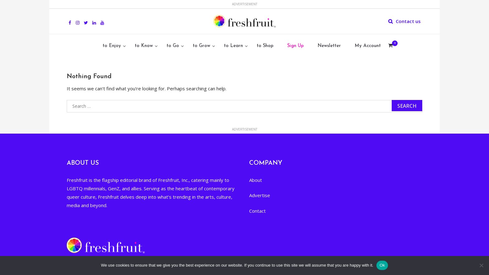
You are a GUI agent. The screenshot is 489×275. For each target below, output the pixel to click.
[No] (481, 265)
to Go (173, 46)
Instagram (77, 19)
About (255, 180)
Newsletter (329, 46)
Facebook (70, 19)
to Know (144, 46)
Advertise (259, 195)
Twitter (86, 19)
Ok (382, 265)
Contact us (408, 21)
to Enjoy (112, 46)
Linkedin (94, 19)
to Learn (233, 46)
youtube (102, 19)
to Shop (265, 46)
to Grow (201, 46)
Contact (257, 211)
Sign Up (295, 46)
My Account (368, 46)
